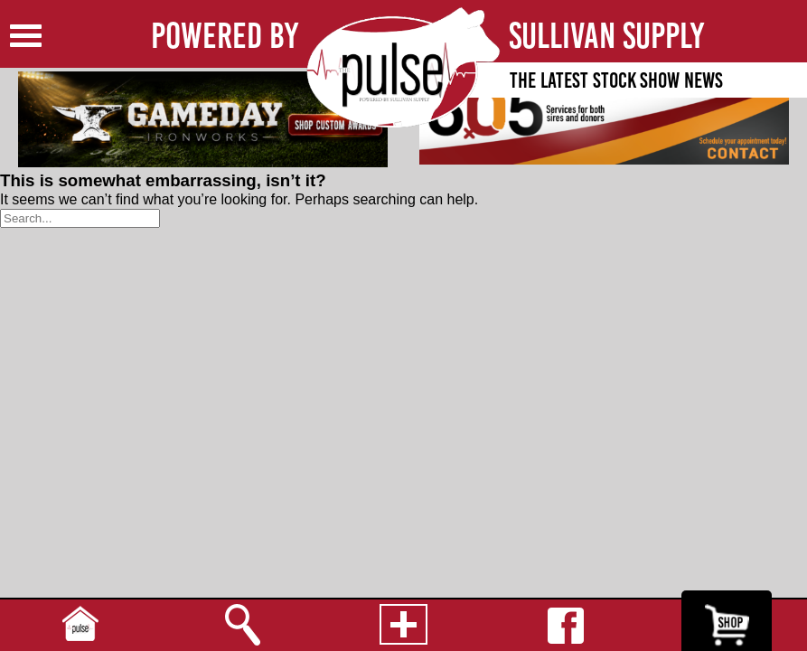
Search (242, 625)
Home (80, 625)
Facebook (564, 625)
